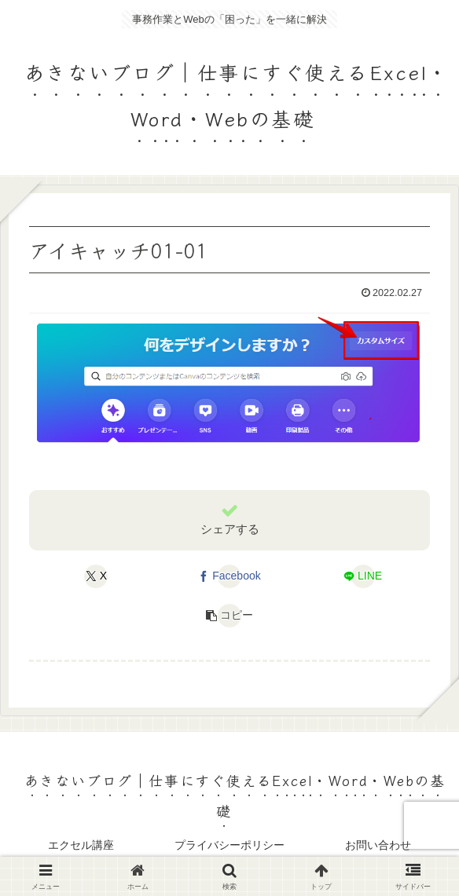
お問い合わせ (378, 845)
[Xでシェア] (96, 576)
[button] (229, 615)
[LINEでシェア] (363, 576)
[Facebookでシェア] (229, 576)
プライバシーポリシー (229, 845)
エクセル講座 (81, 845)
